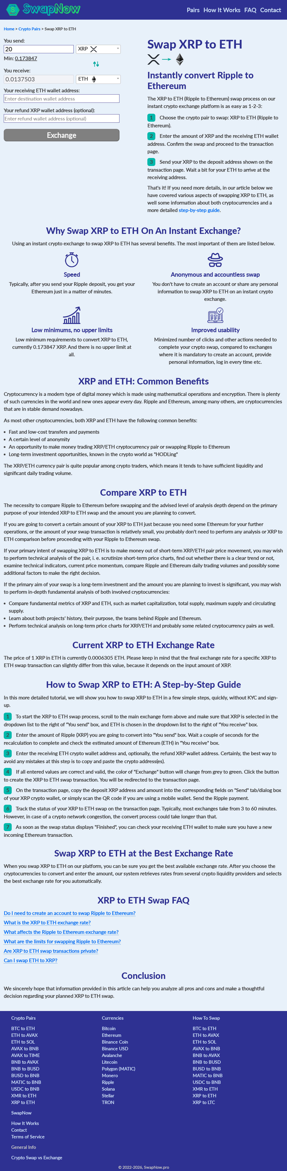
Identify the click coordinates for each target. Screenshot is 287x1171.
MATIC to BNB (26, 1082)
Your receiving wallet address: (42, 90)
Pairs (193, 9)
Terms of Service (28, 1136)
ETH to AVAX (24, 1035)
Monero (110, 1075)
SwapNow (21, 1113)
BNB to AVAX (24, 1062)
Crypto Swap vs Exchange (36, 1157)
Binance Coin (115, 1042)
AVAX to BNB (25, 1048)
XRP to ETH (23, 1102)
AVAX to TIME (25, 1055)
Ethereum (111, 1035)
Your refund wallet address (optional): (49, 110)
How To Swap (206, 1018)
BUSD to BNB (25, 1075)
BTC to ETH (23, 1028)
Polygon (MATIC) (118, 1068)
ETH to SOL (23, 1042)
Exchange (61, 135)
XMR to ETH (23, 1095)
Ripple (108, 1082)
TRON (108, 1102)
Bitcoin (108, 1028)
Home (9, 28)
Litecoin (109, 1062)
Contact (270, 9)
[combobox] (98, 49)
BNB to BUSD (25, 1068)
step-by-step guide (199, 210)
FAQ (250, 9)
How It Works (221, 9)
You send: (14, 41)
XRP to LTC (204, 1102)
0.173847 (26, 58)
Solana (108, 1089)
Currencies (112, 1018)
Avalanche (112, 1055)
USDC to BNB (25, 1089)
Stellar (108, 1095)
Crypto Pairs (29, 28)
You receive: (17, 70)
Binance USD (115, 1048)
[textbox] (98, 49)
